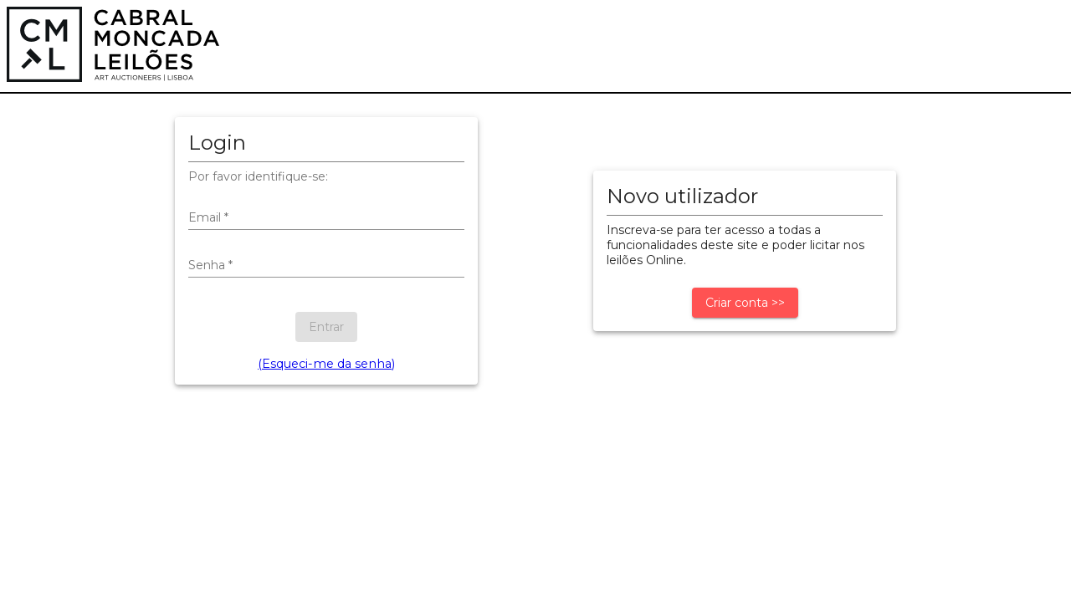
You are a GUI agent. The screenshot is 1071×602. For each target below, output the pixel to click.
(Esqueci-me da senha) (326, 363)
